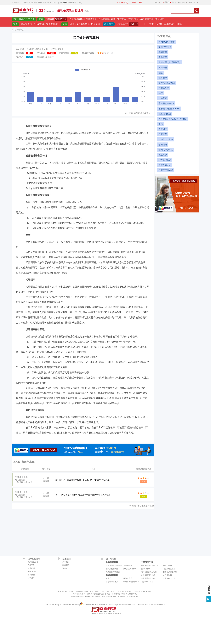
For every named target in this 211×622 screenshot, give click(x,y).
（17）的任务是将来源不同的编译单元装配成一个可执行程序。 (84, 494)
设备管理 (163, 67)
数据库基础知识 (166, 170)
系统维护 (163, 155)
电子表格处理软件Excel (169, 108)
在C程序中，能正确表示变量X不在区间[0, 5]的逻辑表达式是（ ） (84, 479)
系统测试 (163, 129)
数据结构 (163, 144)
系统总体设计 (165, 165)
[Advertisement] (134, 10)
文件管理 (163, 57)
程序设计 (163, 78)
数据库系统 (164, 88)
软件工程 (163, 98)
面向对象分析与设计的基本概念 (173, 119)
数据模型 (163, 134)
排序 (161, 93)
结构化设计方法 (166, 139)
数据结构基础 (165, 114)
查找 (161, 124)
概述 (161, 72)
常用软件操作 (165, 47)
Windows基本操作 (167, 42)
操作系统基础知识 (167, 83)
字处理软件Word (166, 103)
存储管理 (163, 52)
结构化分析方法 (166, 149)
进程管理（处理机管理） (170, 62)
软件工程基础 (165, 160)
